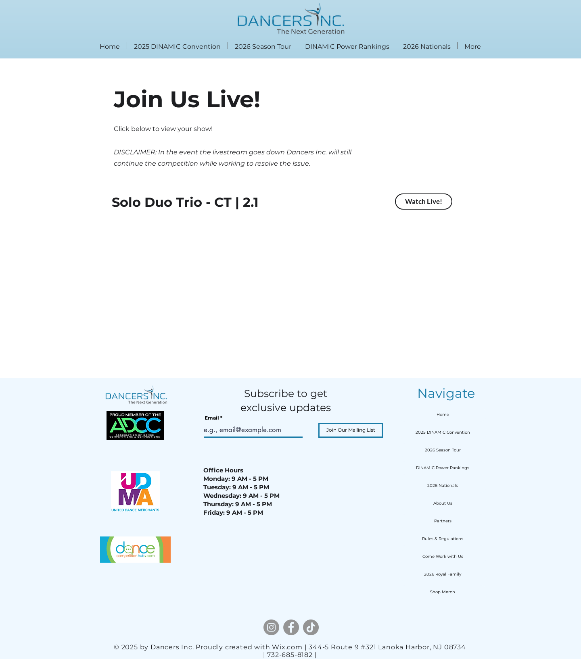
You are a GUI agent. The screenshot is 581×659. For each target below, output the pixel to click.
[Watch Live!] (423, 201)
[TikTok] (311, 627)
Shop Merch (442, 592)
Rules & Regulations (442, 538)
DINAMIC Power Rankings (442, 467)
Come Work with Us (442, 556)
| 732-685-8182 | (290, 655)
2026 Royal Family (442, 574)
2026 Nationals (442, 485)
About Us (442, 503)
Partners (442, 521)
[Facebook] (291, 627)
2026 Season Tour (443, 450)
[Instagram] (271, 627)
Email (212, 418)
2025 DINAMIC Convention (443, 432)
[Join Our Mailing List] (350, 430)
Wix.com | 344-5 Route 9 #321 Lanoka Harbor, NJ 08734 (369, 647)
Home (443, 414)
